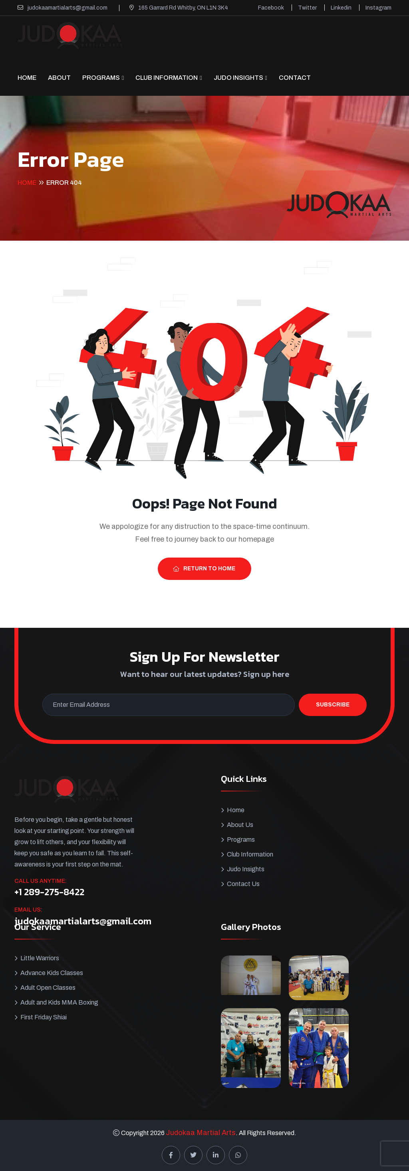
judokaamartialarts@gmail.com (67, 8)
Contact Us (243, 883)
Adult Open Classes (47, 987)
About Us (240, 824)
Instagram (378, 8)
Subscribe (332, 705)
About (59, 77)
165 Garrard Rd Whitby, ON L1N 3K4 (183, 8)
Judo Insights (238, 77)
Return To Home (204, 569)
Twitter (307, 8)
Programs (101, 77)
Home (27, 77)
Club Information (166, 77)
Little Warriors (39, 958)
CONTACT (295, 77)
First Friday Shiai (43, 1017)
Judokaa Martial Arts (201, 1133)
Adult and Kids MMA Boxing (59, 1002)
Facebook (271, 8)
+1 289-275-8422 (49, 892)
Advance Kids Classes (51, 972)
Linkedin (341, 8)
